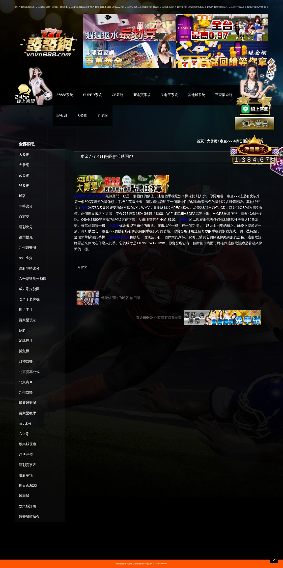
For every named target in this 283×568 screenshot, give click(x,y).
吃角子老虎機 (29, 299)
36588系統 (65, 95)
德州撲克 (26, 237)
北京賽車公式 (29, 372)
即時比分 (26, 206)
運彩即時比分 (29, 268)
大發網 (82, 116)
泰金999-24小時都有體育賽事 (198, 317)
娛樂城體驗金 (29, 517)
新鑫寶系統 (142, 95)
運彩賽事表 (27, 465)
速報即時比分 (119, 237)
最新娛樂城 (27, 403)
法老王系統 (169, 95)
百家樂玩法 (27, 320)
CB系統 (117, 95)
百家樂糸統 (223, 95)
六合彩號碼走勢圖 (33, 279)
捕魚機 (24, 351)
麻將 (22, 330)
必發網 (102, 116)
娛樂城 (24, 496)
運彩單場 (26, 475)
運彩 (84, 208)
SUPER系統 (92, 95)
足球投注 (26, 341)
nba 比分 (25, 258)
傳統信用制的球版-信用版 (108, 298)
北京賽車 (26, 382)
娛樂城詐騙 (27, 506)
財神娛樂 (26, 361)
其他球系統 (196, 95)
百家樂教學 (27, 413)
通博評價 (26, 454)
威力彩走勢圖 (29, 289)
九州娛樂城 (27, 247)
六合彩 (24, 434)
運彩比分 (26, 227)
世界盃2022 (28, 486)
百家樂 (24, 217)
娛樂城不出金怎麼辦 (89, 196)
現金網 (62, 116)
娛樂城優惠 (27, 444)
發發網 (24, 185)
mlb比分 (25, 423)
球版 (22, 196)
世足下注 (26, 310)
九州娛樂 (26, 392)
